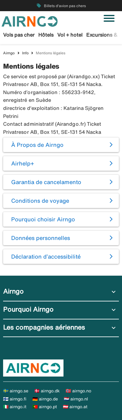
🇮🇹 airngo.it (14, 406)
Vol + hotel (69, 34)
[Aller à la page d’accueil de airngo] (30, 20)
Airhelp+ (22, 163)
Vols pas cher (19, 34)
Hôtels (46, 34)
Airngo (9, 53)
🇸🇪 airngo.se (15, 391)
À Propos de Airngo (37, 144)
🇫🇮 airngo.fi (14, 399)
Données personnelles (40, 238)
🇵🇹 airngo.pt (44, 406)
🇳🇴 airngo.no (78, 391)
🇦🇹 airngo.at (75, 406)
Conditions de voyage (40, 200)
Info (25, 53)
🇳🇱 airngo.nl (76, 399)
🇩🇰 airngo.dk (47, 391)
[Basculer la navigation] (109, 18)
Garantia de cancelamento (46, 182)
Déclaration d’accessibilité (46, 256)
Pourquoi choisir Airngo (43, 219)
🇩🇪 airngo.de (45, 399)
